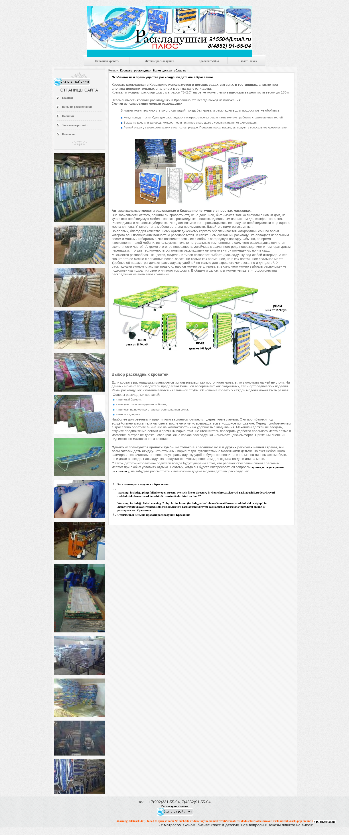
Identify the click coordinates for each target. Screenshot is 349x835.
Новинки (68, 116)
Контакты (68, 134)
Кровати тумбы (209, 61)
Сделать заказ (247, 61)
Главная (67, 97)
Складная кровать (107, 61)
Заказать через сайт (75, 125)
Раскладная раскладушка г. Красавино (143, 484)
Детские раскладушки (159, 61)
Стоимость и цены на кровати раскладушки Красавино (154, 515)
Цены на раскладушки (77, 106)
